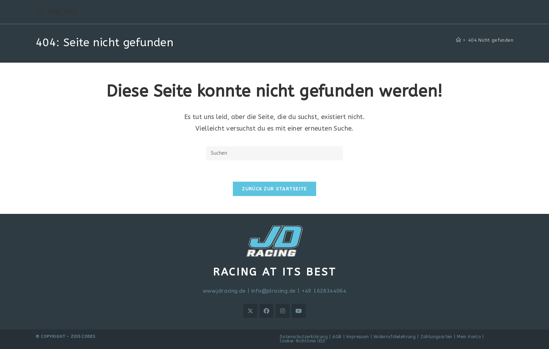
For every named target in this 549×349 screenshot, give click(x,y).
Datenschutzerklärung (304, 336)
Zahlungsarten (436, 336)
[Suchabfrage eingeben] (274, 153)
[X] (250, 311)
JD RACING (57, 11)
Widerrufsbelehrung (395, 336)
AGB (336, 336)
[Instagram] (283, 311)
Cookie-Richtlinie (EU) (303, 340)
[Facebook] (266, 311)
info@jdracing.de (273, 291)
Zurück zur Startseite (274, 188)
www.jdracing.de (224, 291)
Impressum (357, 336)
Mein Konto (469, 336)
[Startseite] (458, 40)
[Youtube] (299, 311)
